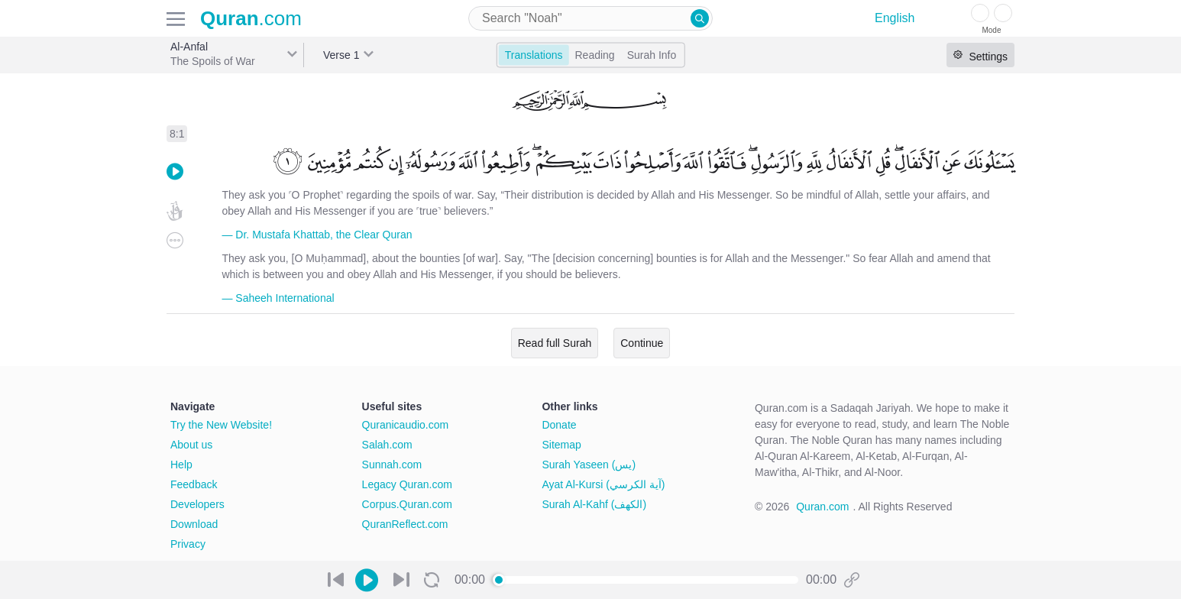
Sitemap (561, 445)
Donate (559, 425)
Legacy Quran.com (407, 484)
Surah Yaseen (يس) (589, 464)
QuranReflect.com (405, 524)
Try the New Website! (221, 425)
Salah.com (387, 445)
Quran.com (822, 506)
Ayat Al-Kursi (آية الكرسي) (603, 484)
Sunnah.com (392, 464)
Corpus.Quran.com (407, 504)
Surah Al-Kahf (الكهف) (594, 504)
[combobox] (590, 18)
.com (251, 18)
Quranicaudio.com (405, 425)
